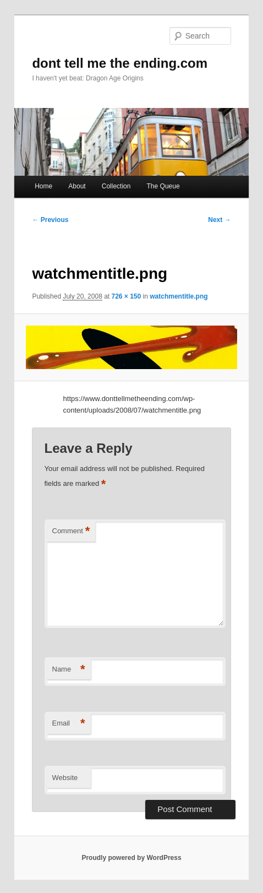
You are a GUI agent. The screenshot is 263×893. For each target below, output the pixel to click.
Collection (116, 186)
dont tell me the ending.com (119, 63)
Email (68, 724)
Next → (219, 220)
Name (68, 670)
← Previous (50, 220)
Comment (71, 531)
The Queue (163, 186)
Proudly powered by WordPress (131, 858)
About (76, 186)
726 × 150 (126, 296)
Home (43, 186)
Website (65, 777)
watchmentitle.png (178, 296)
